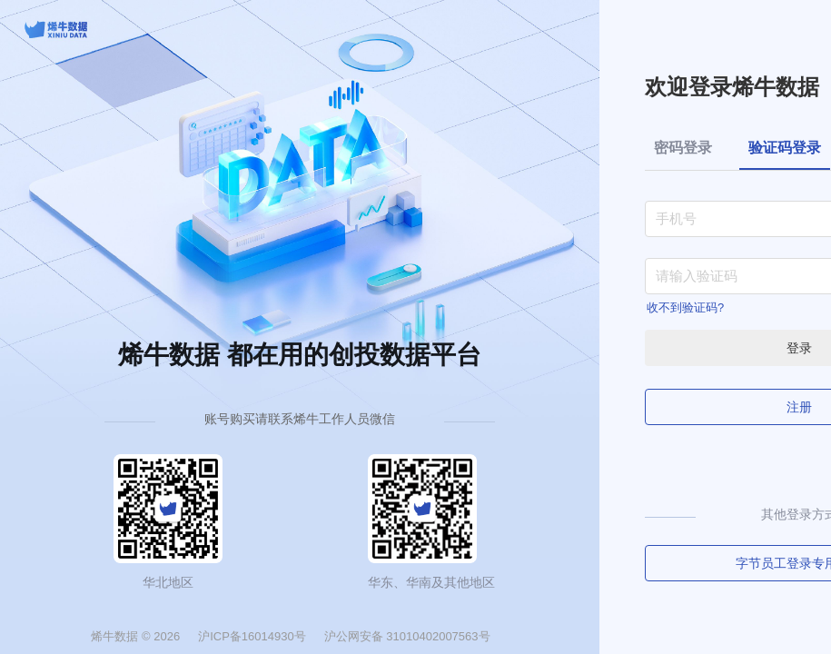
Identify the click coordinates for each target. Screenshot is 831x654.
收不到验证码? (685, 307)
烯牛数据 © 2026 (135, 636)
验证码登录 (784, 147)
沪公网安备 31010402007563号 (407, 636)
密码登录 (683, 147)
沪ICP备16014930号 (252, 636)
